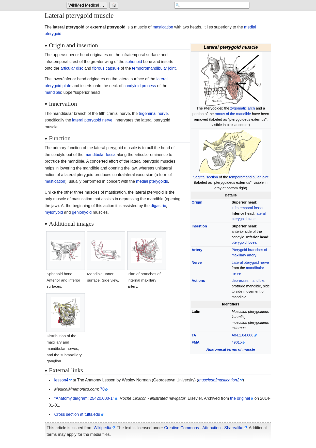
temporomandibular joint (248, 177)
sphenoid (133, 61)
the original (240, 398)
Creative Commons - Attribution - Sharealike (203, 428)
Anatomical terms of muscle (230, 349)
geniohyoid (81, 212)
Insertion (199, 226)
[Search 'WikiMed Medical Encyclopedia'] (208, 5)
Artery (197, 250)
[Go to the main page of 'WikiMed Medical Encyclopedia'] (87, 5)
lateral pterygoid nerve (92, 120)
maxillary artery (244, 255)
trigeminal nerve (153, 113)
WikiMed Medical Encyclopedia (87, 5)
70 (102, 389)
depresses (240, 281)
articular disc (71, 68)
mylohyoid (54, 212)
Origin (197, 202)
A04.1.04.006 (243, 335)
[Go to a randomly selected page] (114, 5)
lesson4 (61, 380)
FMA (195, 342)
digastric (158, 206)
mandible (256, 281)
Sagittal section (205, 177)
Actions (198, 281)
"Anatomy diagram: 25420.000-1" (84, 398)
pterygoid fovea (244, 242)
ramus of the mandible (233, 114)
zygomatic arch (242, 108)
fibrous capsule (106, 68)
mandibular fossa (100, 154)
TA (194, 335)
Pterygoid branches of (249, 250)
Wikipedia (102, 428)
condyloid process (139, 86)
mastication (163, 27)
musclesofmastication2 (218, 380)
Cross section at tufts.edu (77, 414)
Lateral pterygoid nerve (250, 262)
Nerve (197, 262)
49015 (237, 342)
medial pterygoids (152, 181)
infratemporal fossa (247, 208)
